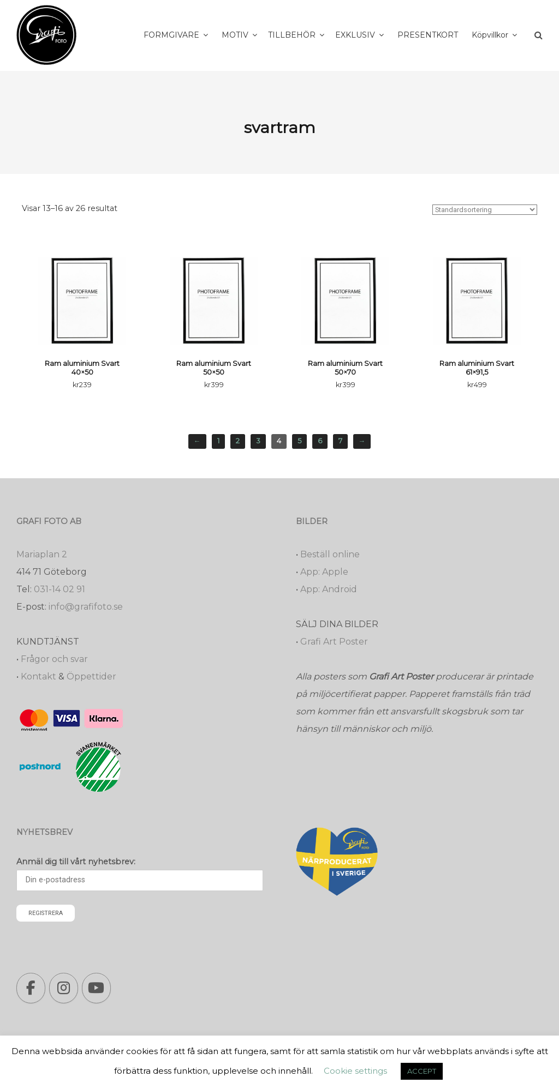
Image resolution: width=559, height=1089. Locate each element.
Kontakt (38, 676)
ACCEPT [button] (421, 1071)
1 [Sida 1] (218, 441)
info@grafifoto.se (86, 606)
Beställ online (330, 554)
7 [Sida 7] (340, 441)
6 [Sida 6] (320, 441)
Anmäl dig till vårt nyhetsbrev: (75, 862)
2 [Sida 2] (238, 441)
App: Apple (324, 572)
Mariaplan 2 (41, 554)
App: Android (328, 589)
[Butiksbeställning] (484, 209)
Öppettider (91, 676)
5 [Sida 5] (299, 441)
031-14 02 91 (59, 589)
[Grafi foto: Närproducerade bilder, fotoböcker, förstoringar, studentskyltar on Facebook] (30, 988)
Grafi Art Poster (334, 641)
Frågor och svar (54, 659)
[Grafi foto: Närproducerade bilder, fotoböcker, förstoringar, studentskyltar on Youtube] (96, 988)
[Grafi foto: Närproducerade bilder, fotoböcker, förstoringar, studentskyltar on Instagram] (63, 988)
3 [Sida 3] (258, 441)
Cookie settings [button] (355, 1071)
